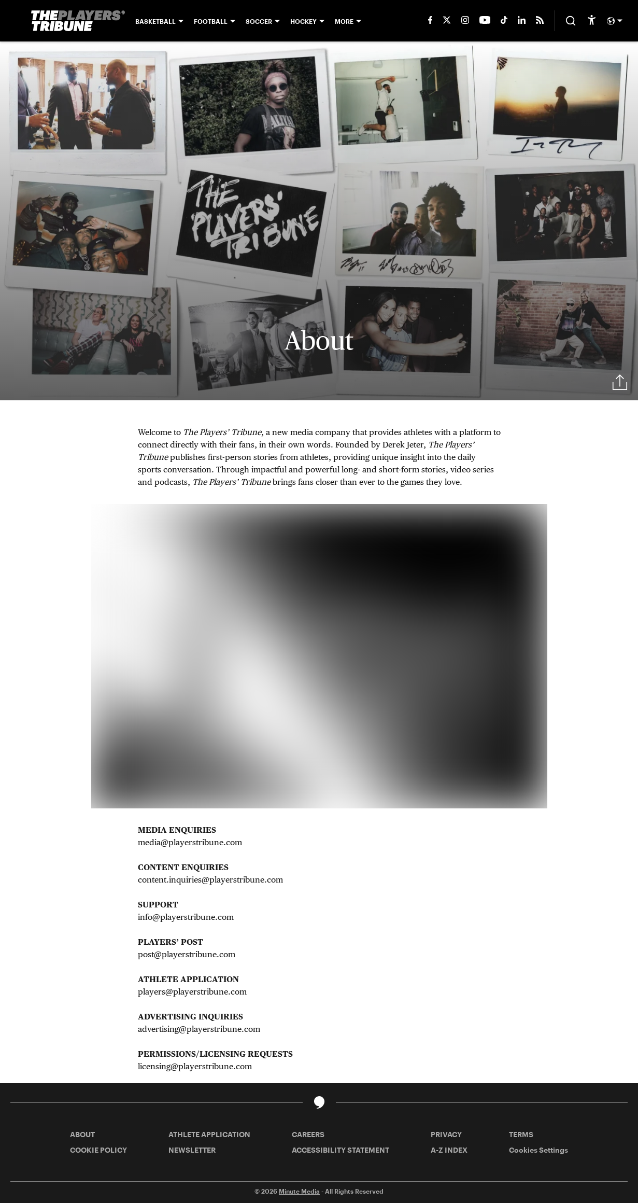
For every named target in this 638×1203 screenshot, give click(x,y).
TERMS (521, 1134)
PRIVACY (446, 1134)
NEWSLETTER (192, 1149)
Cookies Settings (538, 1149)
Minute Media (299, 1191)
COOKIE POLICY (98, 1149)
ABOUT (82, 1134)
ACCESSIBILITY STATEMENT (340, 1149)
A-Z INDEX (449, 1149)
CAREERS (308, 1134)
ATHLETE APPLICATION (209, 1134)
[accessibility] (592, 21)
